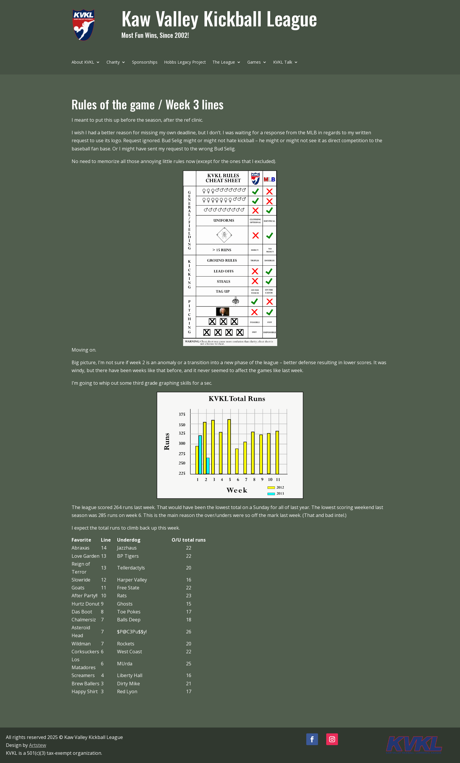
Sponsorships (145, 62)
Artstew (37, 745)
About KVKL (83, 62)
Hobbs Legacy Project (185, 62)
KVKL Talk (282, 62)
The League (223, 62)
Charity (113, 62)
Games (254, 62)
